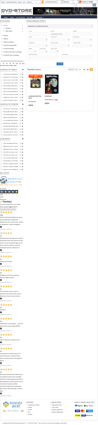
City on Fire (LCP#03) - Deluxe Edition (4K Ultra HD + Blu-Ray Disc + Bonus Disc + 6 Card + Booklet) (11, 114)
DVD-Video (38, 17)
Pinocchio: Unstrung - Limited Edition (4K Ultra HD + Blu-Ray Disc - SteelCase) (11, 152)
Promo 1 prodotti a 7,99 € (35, 76)
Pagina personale (57, 405)
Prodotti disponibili (9, 45)
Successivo (12, 209)
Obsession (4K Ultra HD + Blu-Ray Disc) (11, 143)
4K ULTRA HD (20, 17)
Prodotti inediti (8, 48)
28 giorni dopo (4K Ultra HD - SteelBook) (11, 117)
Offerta (5, 39)
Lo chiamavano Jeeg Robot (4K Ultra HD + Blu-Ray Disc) (11, 74)
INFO (24, 2)
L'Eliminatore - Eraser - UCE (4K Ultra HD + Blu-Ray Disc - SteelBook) (11, 97)
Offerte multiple (8, 42)
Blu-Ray (30, 17)
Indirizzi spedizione (57, 409)
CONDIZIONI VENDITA (11, 2)
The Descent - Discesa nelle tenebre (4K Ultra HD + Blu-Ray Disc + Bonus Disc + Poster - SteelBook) (11, 109)
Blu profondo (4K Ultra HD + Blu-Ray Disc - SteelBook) (11, 129)
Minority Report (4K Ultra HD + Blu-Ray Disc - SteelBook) (11, 85)
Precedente (4, 209)
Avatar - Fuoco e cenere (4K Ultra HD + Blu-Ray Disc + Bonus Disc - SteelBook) (11, 80)
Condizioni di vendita (33, 405)
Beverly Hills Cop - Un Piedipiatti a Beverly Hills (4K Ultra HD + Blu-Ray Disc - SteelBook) (11, 160)
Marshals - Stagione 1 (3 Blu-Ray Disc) (11, 163)
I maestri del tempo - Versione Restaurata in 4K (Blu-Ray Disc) (11, 83)
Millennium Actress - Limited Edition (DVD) (11, 149)
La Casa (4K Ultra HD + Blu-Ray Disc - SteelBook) (11, 120)
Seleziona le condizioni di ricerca (38, 26)
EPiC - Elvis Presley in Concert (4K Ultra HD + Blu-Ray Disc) (11, 94)
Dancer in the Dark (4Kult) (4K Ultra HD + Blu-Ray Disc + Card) (11, 91)
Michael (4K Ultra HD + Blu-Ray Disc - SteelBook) (11, 111)
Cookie (30, 409)
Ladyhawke (48, 96)
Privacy (30, 407)
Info (29, 412)
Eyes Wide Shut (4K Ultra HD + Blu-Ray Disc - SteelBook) (11, 126)
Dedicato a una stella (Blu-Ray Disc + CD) (11, 169)
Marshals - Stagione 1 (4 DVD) (10, 166)
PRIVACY (20, 2)
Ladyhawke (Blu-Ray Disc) (34, 97)
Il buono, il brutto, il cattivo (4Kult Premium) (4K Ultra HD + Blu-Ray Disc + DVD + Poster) (11, 135)
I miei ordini (55, 407)
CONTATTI (29, 2)
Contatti (30, 414)
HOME (3, 2)
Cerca (60, 64)
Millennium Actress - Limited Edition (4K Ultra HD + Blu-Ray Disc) (11, 146)
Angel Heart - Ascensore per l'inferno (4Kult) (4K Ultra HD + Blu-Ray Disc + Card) (11, 77)
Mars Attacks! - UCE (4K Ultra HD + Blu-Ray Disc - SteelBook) (11, 123)
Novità (5, 35)
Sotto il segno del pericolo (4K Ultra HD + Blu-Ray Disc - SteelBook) (11, 158)
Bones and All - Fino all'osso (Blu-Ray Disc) (11, 88)
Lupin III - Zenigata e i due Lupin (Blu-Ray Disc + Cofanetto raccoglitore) (11, 100)
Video (12, 17)
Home (6, 17)
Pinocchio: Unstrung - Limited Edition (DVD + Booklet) (11, 155)
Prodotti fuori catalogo (11, 55)
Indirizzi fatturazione (57, 412)
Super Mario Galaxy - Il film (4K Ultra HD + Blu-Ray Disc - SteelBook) (11, 132)
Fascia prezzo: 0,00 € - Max (8, 65)
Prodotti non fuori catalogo (12, 52)
